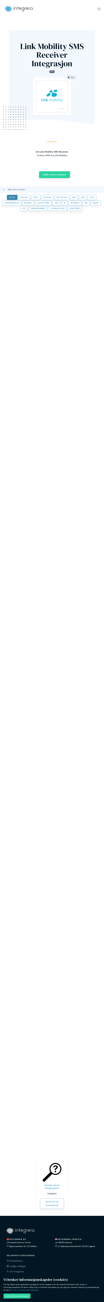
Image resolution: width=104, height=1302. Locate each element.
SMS (83, 197)
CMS (57, 203)
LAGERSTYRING (43, 203)
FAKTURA (24, 197)
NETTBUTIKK (62, 197)
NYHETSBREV (75, 208)
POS (24, 208)
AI (64, 203)
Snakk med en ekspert (54, 174)
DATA (92, 197)
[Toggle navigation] (99, 8)
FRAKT (35, 197)
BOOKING (28, 203)
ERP (86, 203)
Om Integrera (17, 1271)
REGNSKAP (75, 203)
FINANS (95, 203)
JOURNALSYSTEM (57, 208)
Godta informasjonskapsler (17, 1296)
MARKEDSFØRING (38, 208)
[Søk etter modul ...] (54, 189)
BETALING (47, 197)
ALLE (12, 197)
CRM (74, 197)
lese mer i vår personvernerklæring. (24, 1290)
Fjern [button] (71, 77)
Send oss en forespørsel (52, 1203)
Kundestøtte (16, 1260)
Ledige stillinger (18, 1266)
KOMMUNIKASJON (12, 203)
